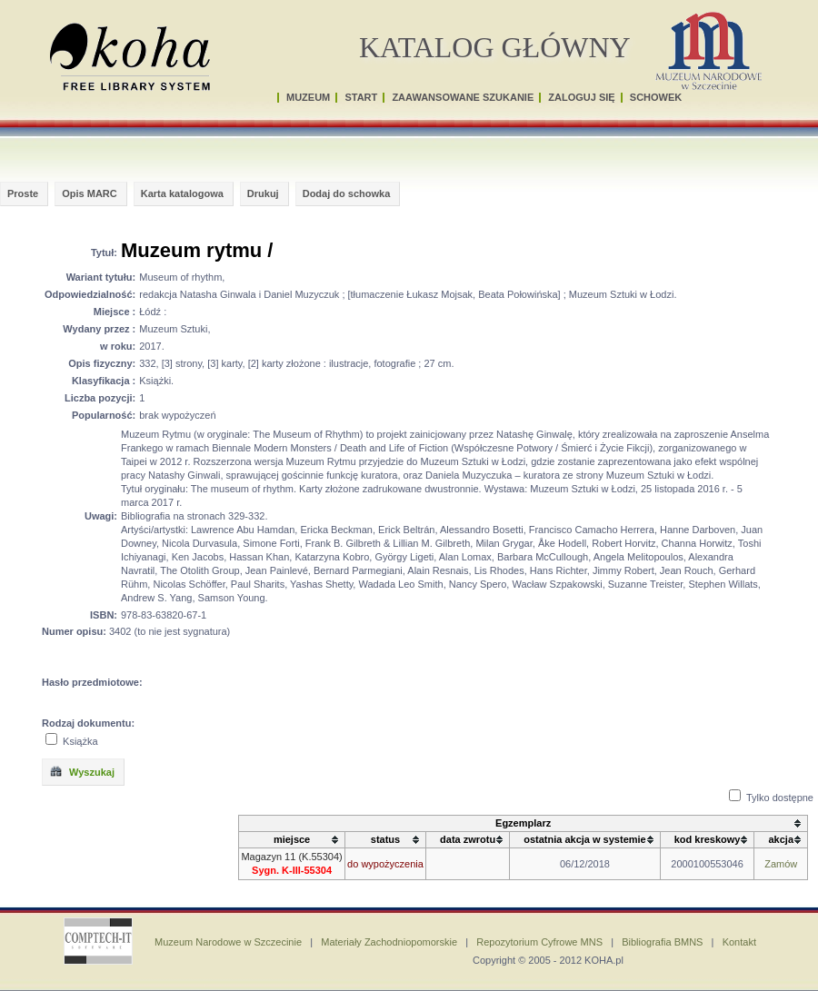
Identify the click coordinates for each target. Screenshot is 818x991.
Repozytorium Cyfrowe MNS (539, 941)
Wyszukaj (82, 771)
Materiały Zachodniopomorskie (389, 941)
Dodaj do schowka (347, 193)
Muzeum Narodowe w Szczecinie (228, 941)
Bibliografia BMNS (662, 941)
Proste (22, 193)
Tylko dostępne (779, 797)
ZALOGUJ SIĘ (581, 97)
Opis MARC (89, 193)
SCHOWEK (656, 97)
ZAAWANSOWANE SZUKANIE (463, 97)
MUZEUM (308, 97)
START (360, 97)
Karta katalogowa (182, 193)
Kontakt (739, 941)
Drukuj (263, 193)
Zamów (780, 863)
